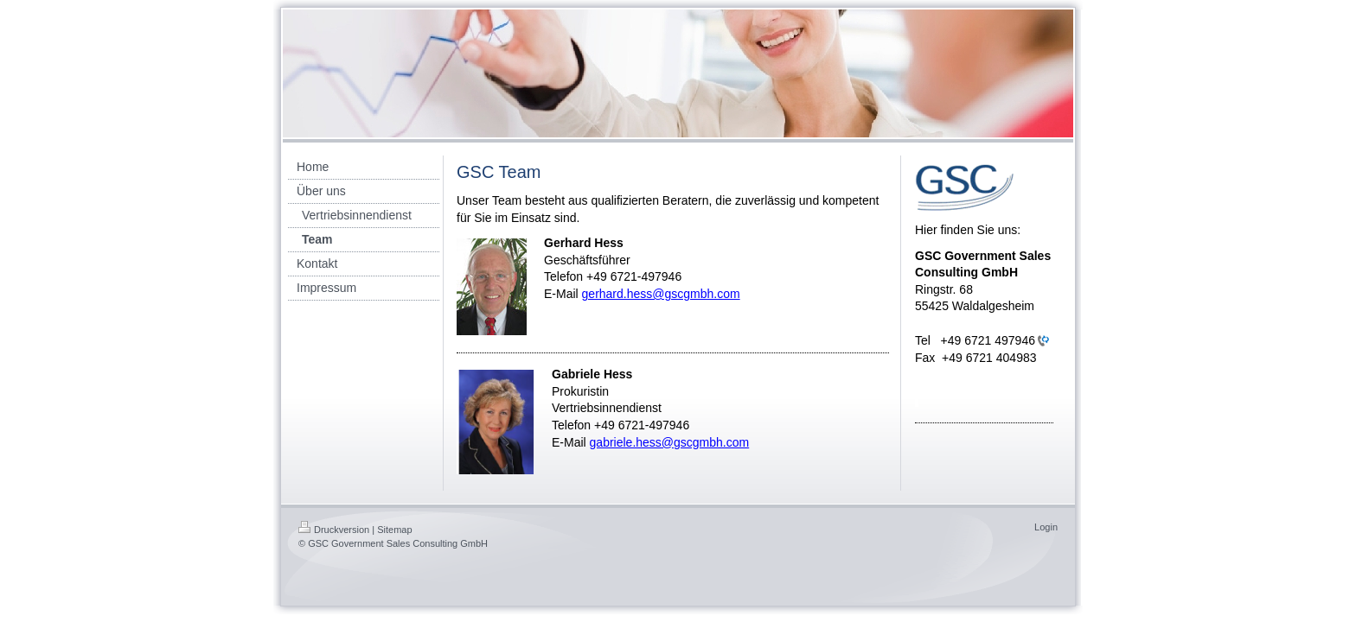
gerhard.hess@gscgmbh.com (661, 294)
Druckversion (333, 529)
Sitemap (394, 529)
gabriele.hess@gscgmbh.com (670, 442)
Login (1046, 527)
